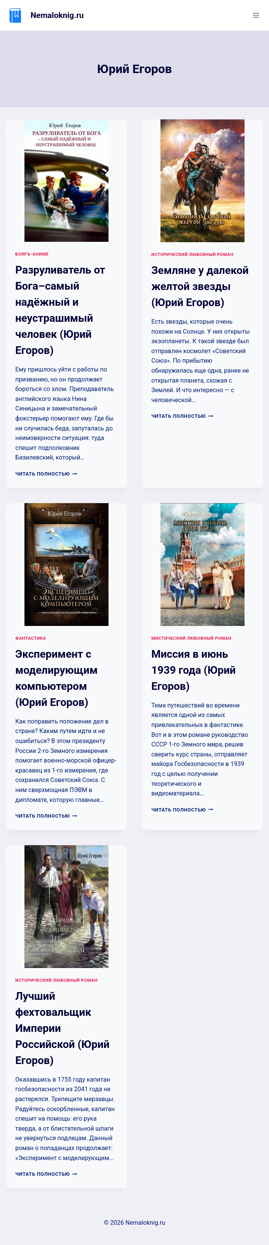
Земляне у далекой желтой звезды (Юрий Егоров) (200, 286)
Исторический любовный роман (192, 254)
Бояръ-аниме (32, 254)
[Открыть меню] (256, 15)
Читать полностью (46, 474)
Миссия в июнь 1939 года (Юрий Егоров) (193, 670)
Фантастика (30, 638)
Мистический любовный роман (191, 638)
